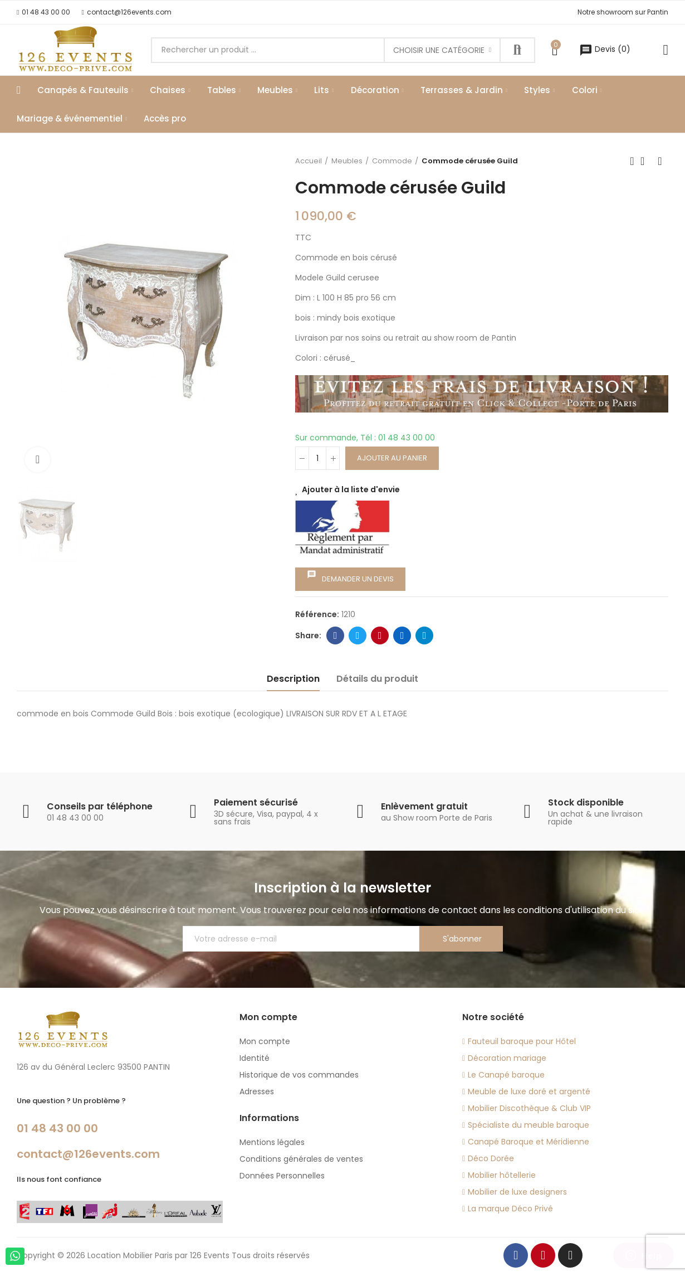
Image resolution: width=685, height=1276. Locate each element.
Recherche (517, 50)
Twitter (358, 635)
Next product (660, 161)
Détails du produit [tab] (377, 678)
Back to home (646, 161)
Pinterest (380, 635)
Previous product (632, 161)
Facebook (335, 635)
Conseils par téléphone (100, 806)
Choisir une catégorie (439, 50)
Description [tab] (293, 678)
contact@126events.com (88, 1154)
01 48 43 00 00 (57, 1128)
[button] (43, 12)
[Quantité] (317, 458)
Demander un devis (350, 577)
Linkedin (402, 635)
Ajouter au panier (392, 458)
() (604, 49)
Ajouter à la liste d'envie (351, 489)
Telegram (425, 635)
